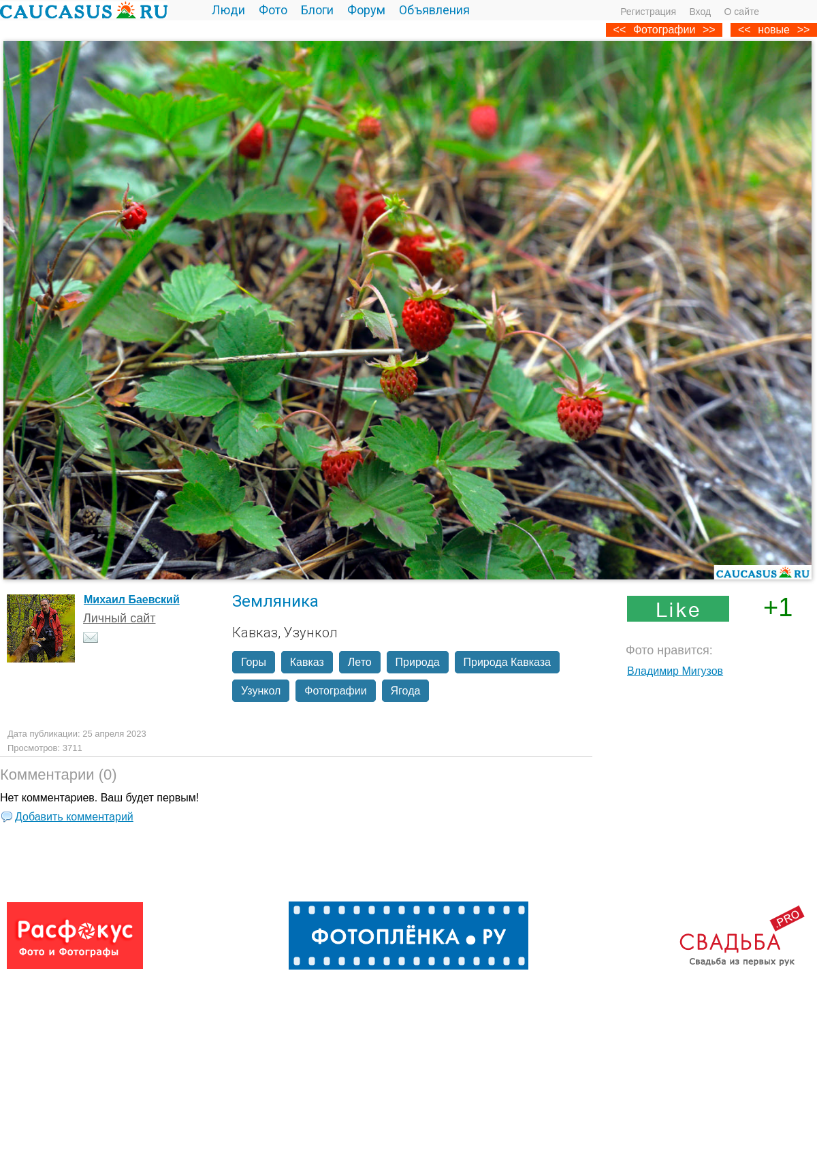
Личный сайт (119, 618)
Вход (700, 11)
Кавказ (307, 662)
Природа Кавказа (507, 662)
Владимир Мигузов (675, 671)
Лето (360, 662)
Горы (253, 662)
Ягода (406, 691)
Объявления (434, 10)
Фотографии (664, 29)
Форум (366, 10)
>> (803, 29)
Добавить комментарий (74, 817)
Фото (273, 10)
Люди (228, 10)
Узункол (261, 691)
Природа (418, 662)
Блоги (317, 10)
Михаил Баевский (132, 599)
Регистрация (648, 11)
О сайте (741, 11)
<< (744, 29)
